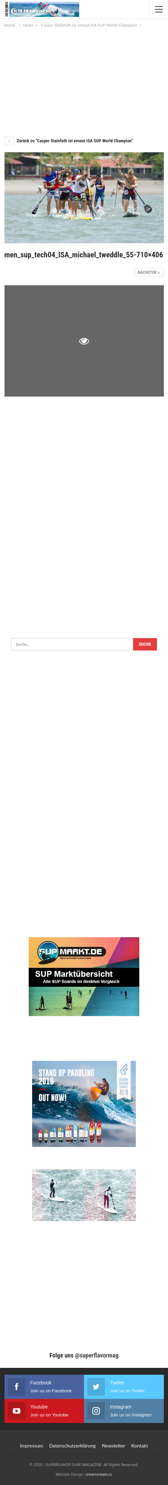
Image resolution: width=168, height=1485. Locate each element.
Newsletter (113, 1445)
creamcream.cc (98, 1474)
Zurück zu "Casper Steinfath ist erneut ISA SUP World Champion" (68, 140)
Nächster (149, 272)
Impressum (31, 1445)
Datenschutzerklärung (72, 1445)
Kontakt (139, 1445)
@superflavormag (97, 1355)
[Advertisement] (84, 80)
